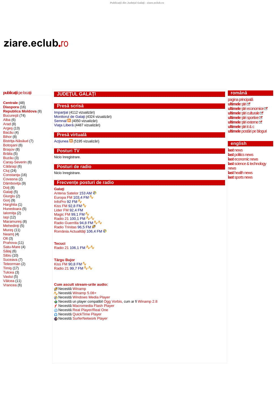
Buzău (8, 158)
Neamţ (8, 234)
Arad (7, 124)
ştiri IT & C (241, 126)
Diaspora (11, 107)
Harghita (10, 204)
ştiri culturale (243, 113)
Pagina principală (240, 99)
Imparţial (61, 112)
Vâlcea (8, 281)
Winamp (79, 289)
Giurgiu (9, 196)
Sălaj (7, 251)
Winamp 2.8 (147, 301)
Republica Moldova (20, 111)
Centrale (10, 103)
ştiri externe (243, 122)
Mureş (8, 230)
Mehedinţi (11, 226)
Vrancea (10, 285)
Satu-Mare (11, 247)
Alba (6, 120)
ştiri (237, 104)
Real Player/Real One (90, 310)
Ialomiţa (9, 213)
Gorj (6, 200)
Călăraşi (10, 166)
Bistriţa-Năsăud (15, 141)
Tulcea (8, 272)
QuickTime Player (86, 314)
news (235, 150)
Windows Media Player (91, 297)
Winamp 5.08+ (84, 293)
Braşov (8, 149)
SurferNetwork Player (90, 318)
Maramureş (12, 221)
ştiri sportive (243, 117)
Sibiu (7, 255)
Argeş (8, 128)
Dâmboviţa (12, 183)
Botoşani (10, 145)
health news (240, 172)
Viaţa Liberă (64, 125)
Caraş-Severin (15, 162)
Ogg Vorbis (113, 301)
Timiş (7, 268)
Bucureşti (10, 115)
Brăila (7, 153)
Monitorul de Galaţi (69, 116)
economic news (243, 159)
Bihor (7, 137)
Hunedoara (12, 209)
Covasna (10, 179)
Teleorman (11, 264)
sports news (240, 177)
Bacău (8, 132)
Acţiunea (61, 141)
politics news (240, 154)
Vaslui (8, 276)
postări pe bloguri (247, 131)
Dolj (6, 187)
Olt (5, 238)
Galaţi (8, 192)
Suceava (10, 259)
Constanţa (11, 175)
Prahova (10, 242)
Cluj (6, 170)
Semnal (60, 121)
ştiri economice (246, 108)
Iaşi (6, 217)
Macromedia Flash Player (93, 306)
